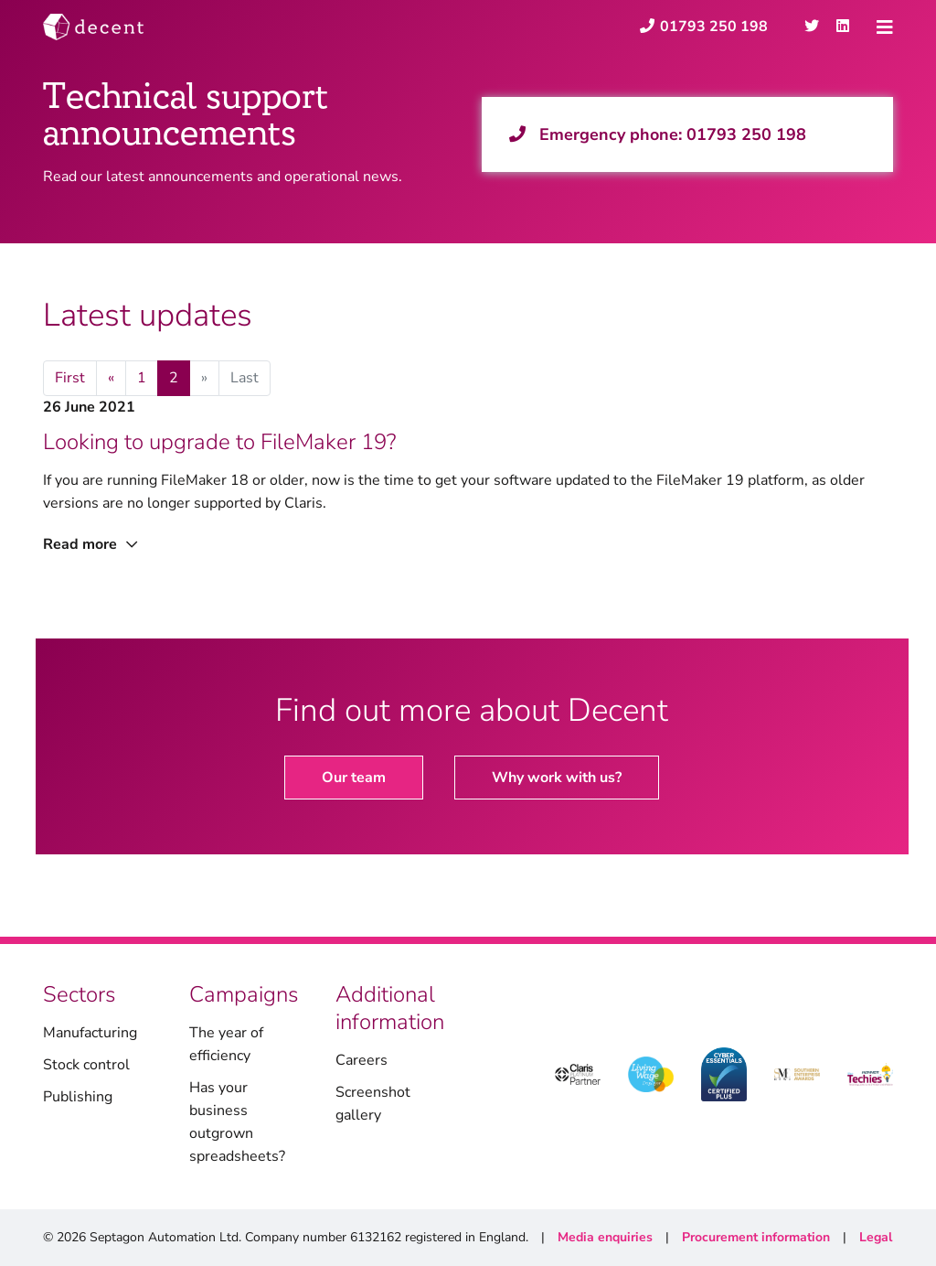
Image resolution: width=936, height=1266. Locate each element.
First (70, 378)
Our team (354, 777)
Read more (90, 544)
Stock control (86, 1065)
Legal (875, 1237)
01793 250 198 (746, 134)
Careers (361, 1060)
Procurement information (756, 1237)
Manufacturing (90, 1033)
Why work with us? (557, 777)
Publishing (77, 1097)
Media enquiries (605, 1237)
